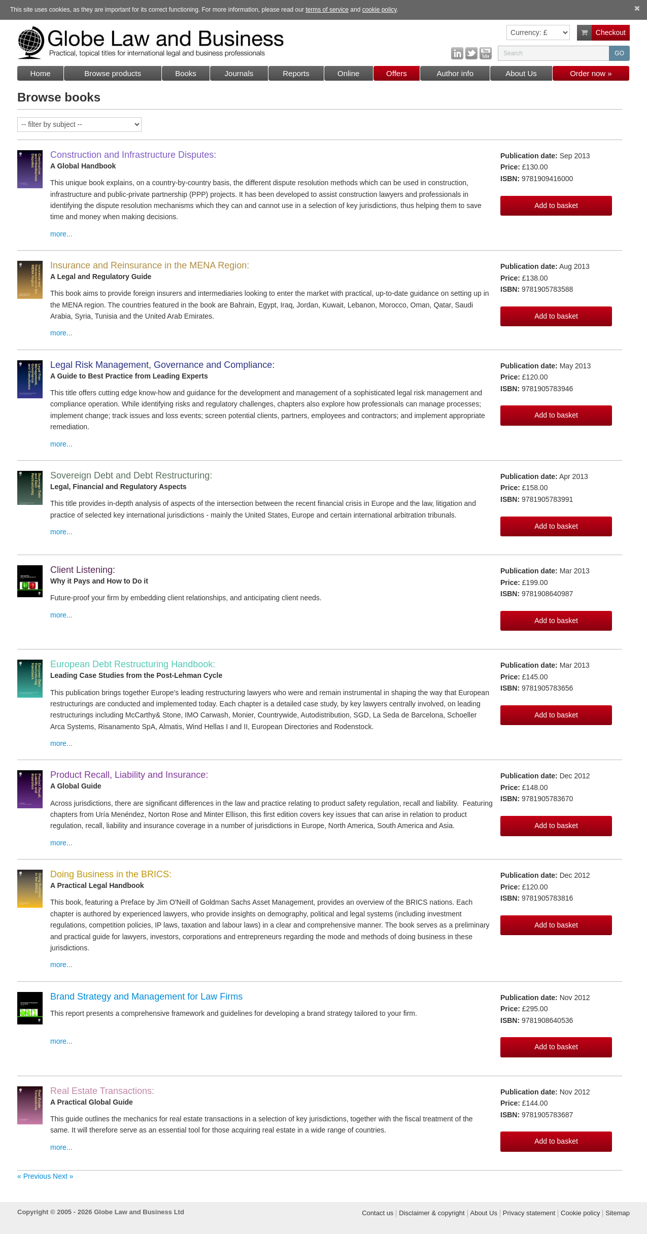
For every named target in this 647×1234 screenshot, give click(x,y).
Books (185, 73)
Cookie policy (580, 1213)
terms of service (327, 9)
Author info (454, 73)
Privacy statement (529, 1213)
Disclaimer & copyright (431, 1213)
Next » (63, 1176)
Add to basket (556, 205)
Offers (396, 73)
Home (40, 73)
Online (348, 73)
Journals (239, 73)
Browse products (112, 73)
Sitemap (617, 1213)
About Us (521, 73)
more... (61, 234)
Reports (296, 73)
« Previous (35, 1176)
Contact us (377, 1213)
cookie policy (379, 9)
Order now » (591, 73)
